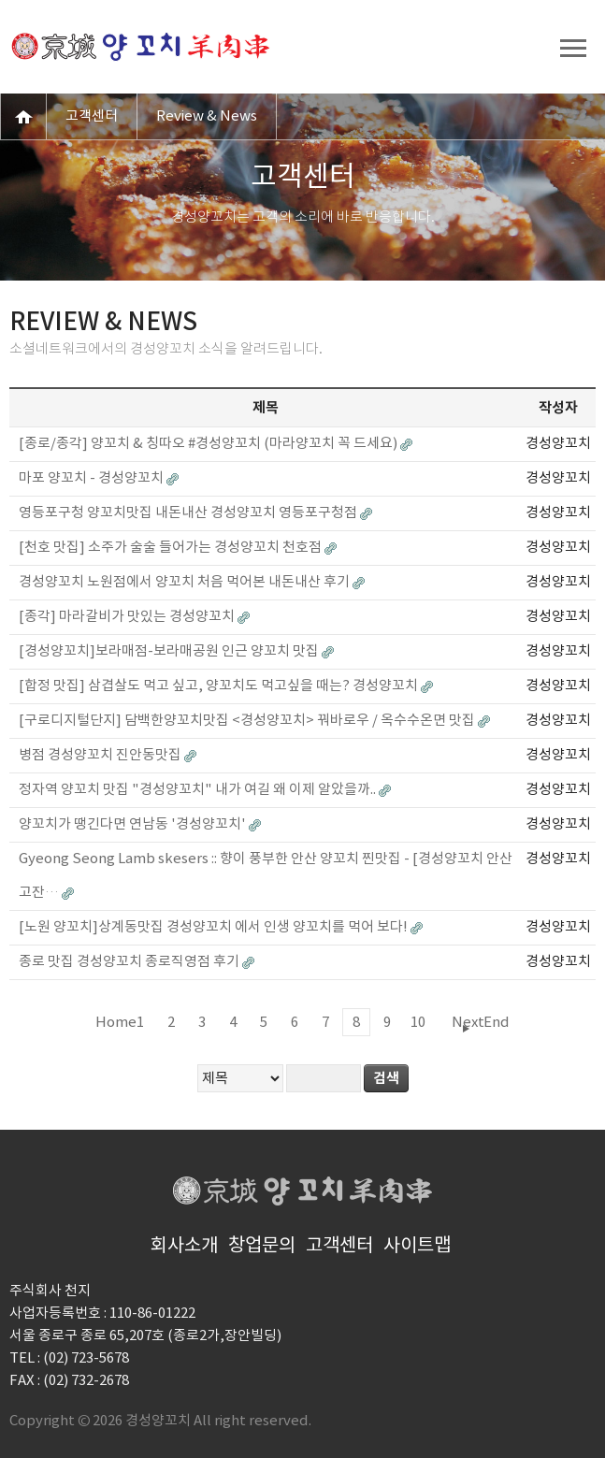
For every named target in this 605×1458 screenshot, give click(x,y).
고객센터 (339, 1246)
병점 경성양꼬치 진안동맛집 (101, 755)
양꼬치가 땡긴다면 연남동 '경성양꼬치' (134, 824)
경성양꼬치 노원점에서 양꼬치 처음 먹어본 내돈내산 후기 (186, 582)
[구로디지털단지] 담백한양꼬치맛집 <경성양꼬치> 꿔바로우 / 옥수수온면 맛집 (248, 721)
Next (466, 1023)
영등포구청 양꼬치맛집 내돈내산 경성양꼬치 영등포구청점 (189, 513)
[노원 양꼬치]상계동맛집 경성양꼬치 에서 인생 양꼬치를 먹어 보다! (215, 927)
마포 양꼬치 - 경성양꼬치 (92, 478)
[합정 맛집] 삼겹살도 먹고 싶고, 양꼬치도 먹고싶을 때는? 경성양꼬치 (220, 686)
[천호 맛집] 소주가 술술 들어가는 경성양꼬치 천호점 (171, 548)
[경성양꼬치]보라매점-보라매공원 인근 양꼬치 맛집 (170, 651)
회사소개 (184, 1246)
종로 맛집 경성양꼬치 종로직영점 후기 (130, 962)
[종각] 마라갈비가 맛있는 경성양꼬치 (128, 617)
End (496, 1023)
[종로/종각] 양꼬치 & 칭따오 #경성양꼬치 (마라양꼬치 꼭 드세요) (209, 444)
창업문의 (261, 1246)
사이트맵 (417, 1246)
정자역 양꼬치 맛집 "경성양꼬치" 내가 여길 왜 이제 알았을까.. (199, 790)
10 (418, 1023)
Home (109, 1023)
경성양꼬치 (140, 47)
